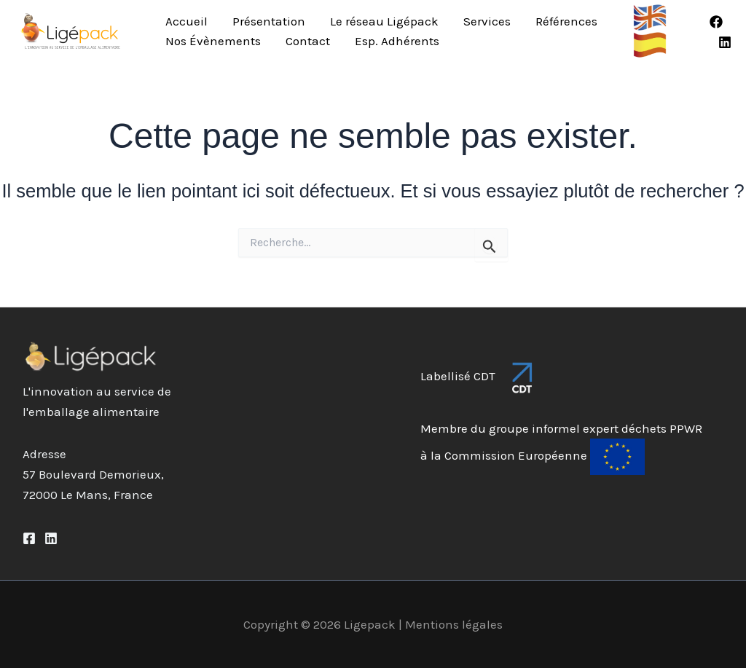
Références (566, 21)
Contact (308, 41)
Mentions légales (454, 624)
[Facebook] (716, 21)
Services (487, 21)
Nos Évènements (213, 41)
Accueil (186, 21)
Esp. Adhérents (397, 41)
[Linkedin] (724, 42)
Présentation (268, 21)
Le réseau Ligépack (384, 21)
